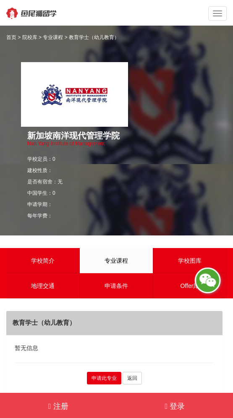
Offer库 (190, 285)
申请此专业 (104, 378)
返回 (132, 378)
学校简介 (43, 260)
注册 (58, 406)
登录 (175, 406)
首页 (11, 37)
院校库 (29, 37)
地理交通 (43, 285)
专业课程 (53, 37)
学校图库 (190, 260)
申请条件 (116, 285)
